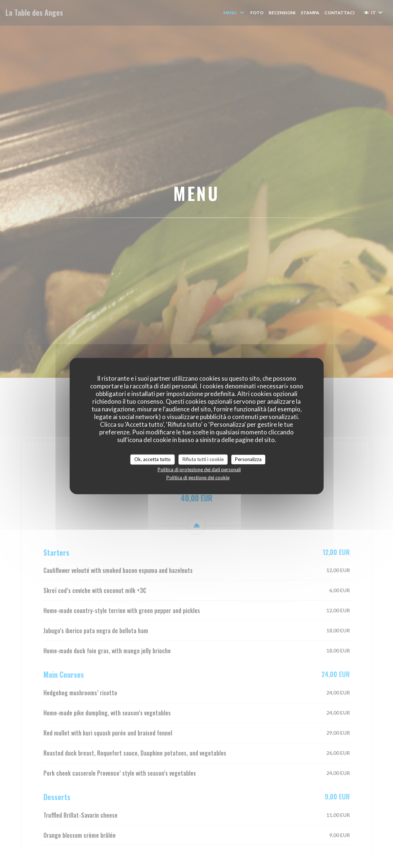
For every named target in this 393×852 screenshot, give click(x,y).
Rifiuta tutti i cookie (203, 459)
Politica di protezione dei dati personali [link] (199, 469)
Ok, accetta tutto (152, 459)
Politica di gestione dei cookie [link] (198, 477)
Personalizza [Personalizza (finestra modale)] (248, 459)
